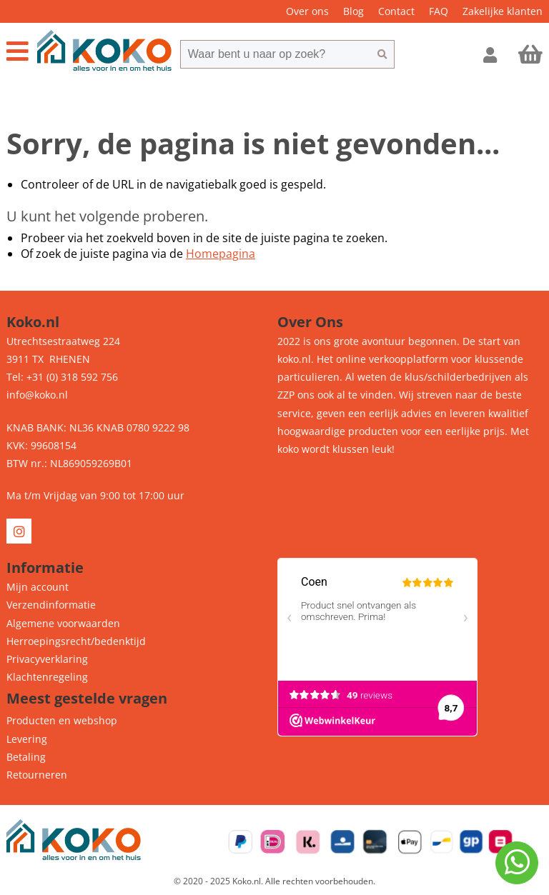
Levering (26, 739)
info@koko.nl (37, 394)
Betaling (26, 757)
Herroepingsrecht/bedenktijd (76, 641)
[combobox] (275, 54)
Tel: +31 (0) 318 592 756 (62, 377)
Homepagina (220, 253)
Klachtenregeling (47, 677)
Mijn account (37, 587)
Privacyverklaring (47, 659)
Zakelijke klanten (503, 11)
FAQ (438, 11)
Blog (353, 11)
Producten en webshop (61, 720)
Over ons (307, 11)
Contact (396, 11)
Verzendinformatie (51, 604)
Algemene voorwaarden (63, 623)
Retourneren (36, 774)
